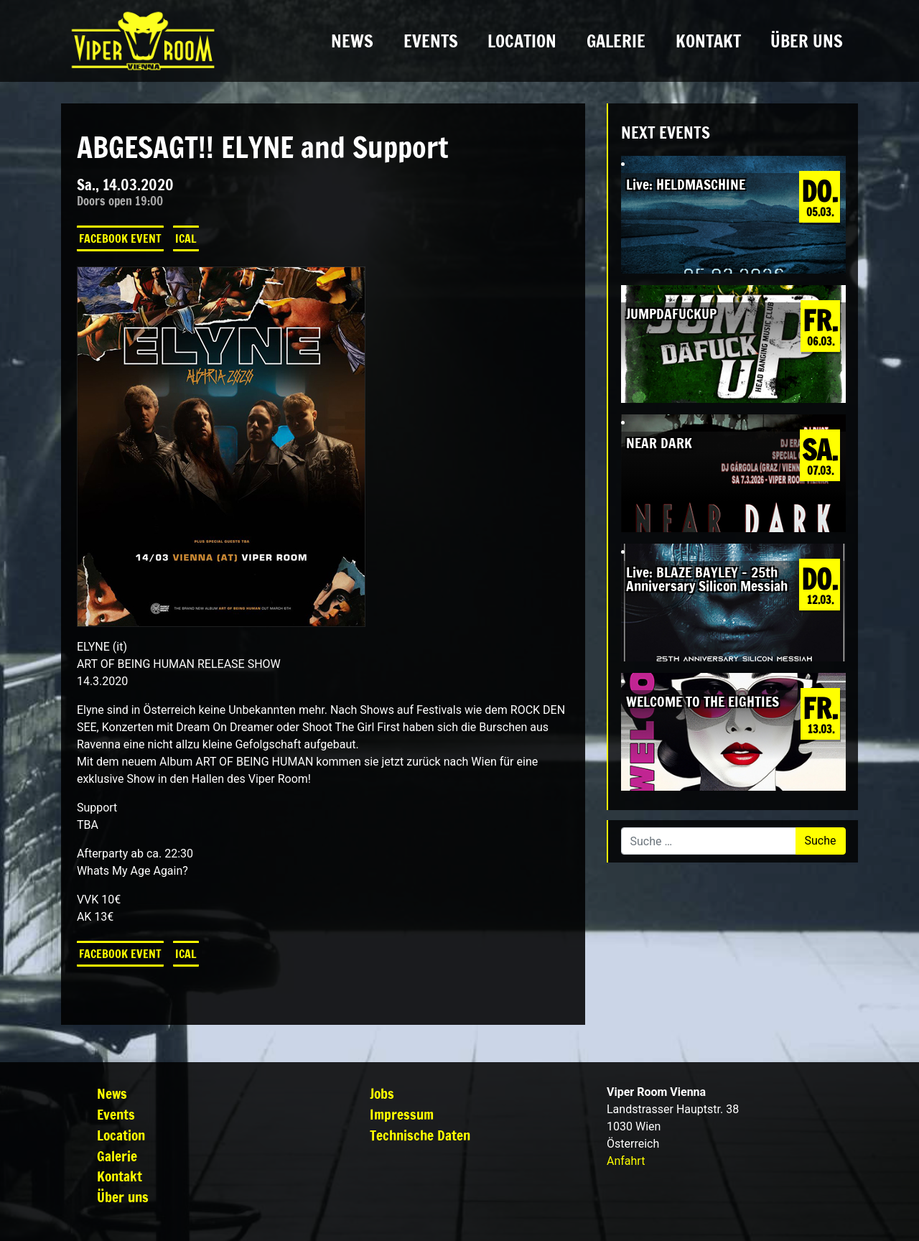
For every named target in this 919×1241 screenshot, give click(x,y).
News (352, 41)
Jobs (382, 1093)
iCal (186, 238)
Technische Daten (420, 1135)
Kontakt (708, 41)
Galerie (616, 41)
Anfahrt (626, 1161)
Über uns (806, 41)
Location (522, 41)
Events (430, 41)
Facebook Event (120, 238)
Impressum (402, 1114)
